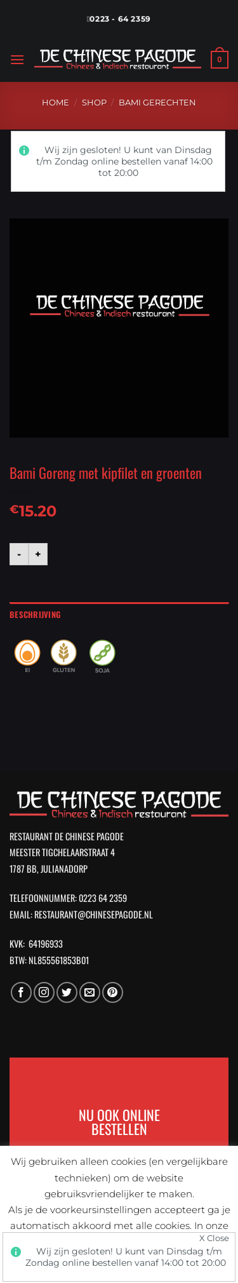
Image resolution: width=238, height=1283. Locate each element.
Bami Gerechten (157, 102)
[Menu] (17, 59)
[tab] (119, 615)
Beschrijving (35, 614)
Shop (94, 102)
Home (55, 102)
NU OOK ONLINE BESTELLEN (119, 1121)
